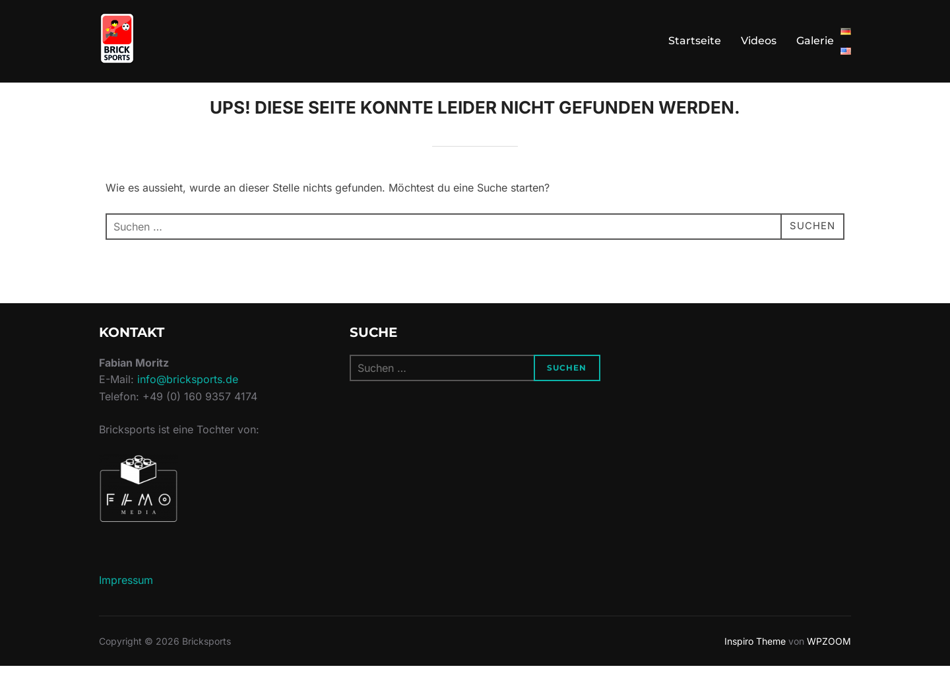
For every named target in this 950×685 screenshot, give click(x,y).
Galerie (815, 40)
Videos (758, 40)
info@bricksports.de (187, 398)
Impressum (126, 598)
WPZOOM (829, 659)
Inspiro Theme (755, 659)
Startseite (694, 40)
